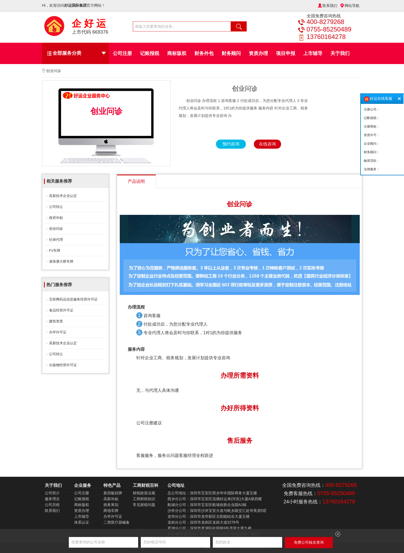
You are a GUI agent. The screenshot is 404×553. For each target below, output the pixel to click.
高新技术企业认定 (63, 196)
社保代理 (56, 240)
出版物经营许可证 (63, 365)
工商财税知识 (144, 499)
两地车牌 (110, 510)
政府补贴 (56, 218)
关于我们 (340, 53)
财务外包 (204, 53)
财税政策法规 (144, 493)
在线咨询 (267, 144)
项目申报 (285, 53)
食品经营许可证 (61, 310)
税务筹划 (110, 505)
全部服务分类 (79, 53)
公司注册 (122, 53)
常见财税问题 (144, 505)
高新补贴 (110, 499)
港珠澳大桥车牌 (61, 261)
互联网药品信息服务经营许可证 (73, 299)
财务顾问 (231, 53)
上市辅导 (312, 53)
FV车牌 (55, 250)
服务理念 (52, 499)
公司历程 (52, 505)
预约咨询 (230, 144)
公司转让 (56, 207)
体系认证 (81, 522)
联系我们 (329, 5)
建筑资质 (56, 321)
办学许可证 (57, 332)
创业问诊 (56, 229)
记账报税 (149, 53)
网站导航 (352, 5)
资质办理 (258, 53)
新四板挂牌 (112, 493)
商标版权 (176, 53)
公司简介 (52, 493)
